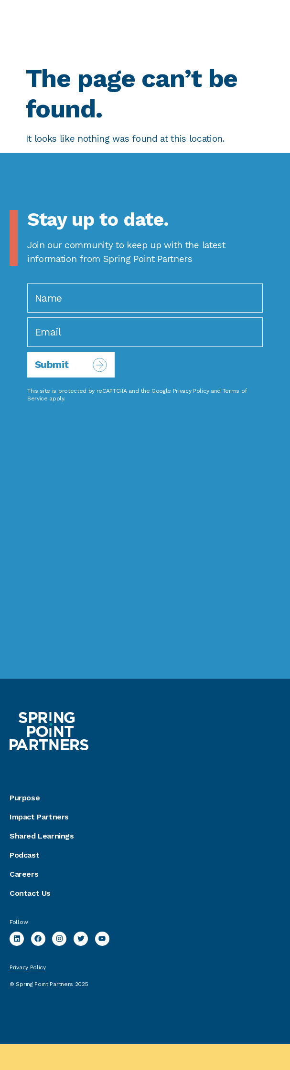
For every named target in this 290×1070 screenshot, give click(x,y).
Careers (24, 874)
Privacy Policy (191, 391)
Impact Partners (39, 816)
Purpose (25, 797)
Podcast (24, 855)
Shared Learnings (42, 835)
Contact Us (30, 893)
